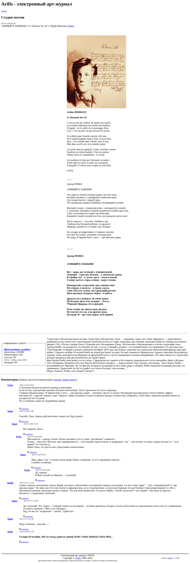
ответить (24, 409)
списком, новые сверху (64, 379)
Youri (70, 26)
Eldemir (170, 558)
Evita (10, 385)
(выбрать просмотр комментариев (95, 205)
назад (4, 11)
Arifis (78, 558)
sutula (10, 483)
